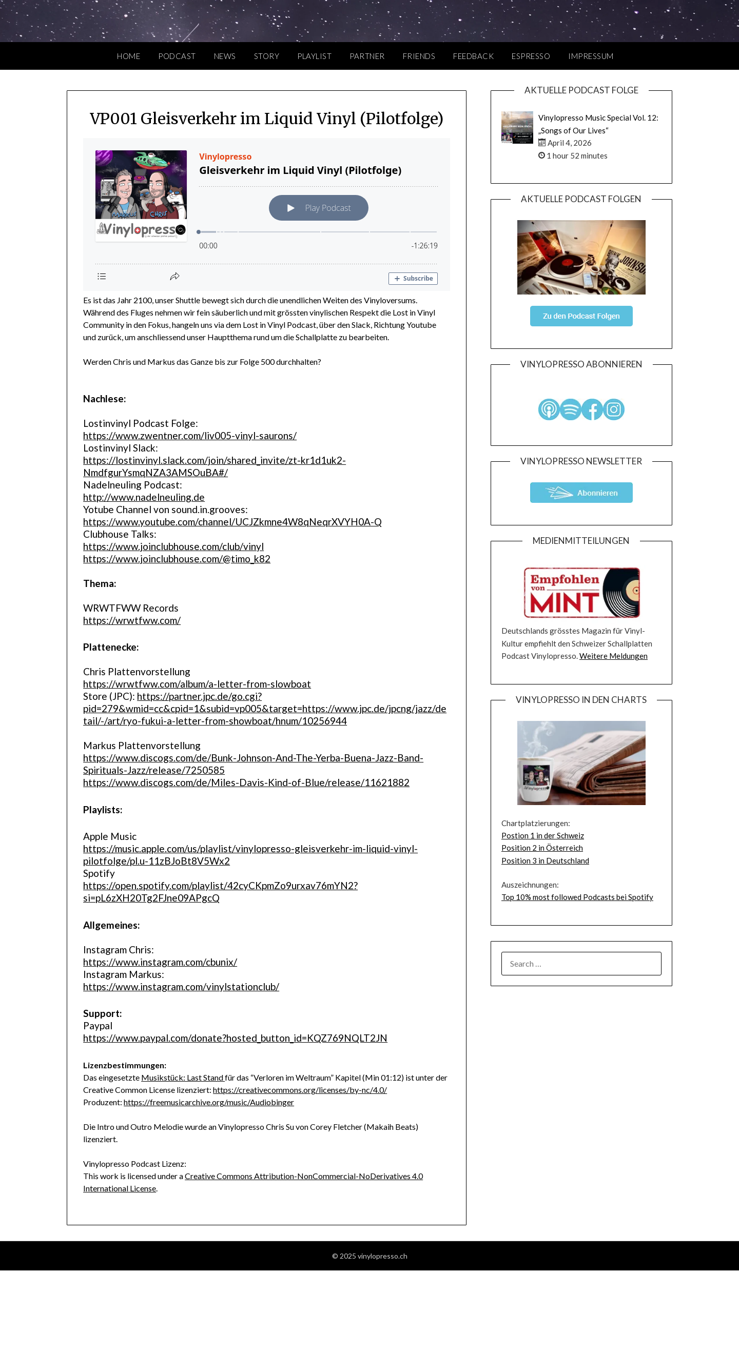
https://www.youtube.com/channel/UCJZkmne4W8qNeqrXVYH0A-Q (232, 521)
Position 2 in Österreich (542, 847)
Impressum (591, 56)
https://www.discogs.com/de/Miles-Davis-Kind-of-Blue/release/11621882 (246, 782)
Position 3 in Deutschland (545, 860)
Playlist (314, 56)
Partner (367, 56)
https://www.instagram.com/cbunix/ (160, 962)
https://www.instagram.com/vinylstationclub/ (181, 986)
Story (267, 56)
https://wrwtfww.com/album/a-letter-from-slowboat (197, 684)
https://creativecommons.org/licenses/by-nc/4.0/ (300, 1089)
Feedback (473, 56)
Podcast (177, 56)
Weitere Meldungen (613, 655)
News (225, 56)
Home (128, 56)
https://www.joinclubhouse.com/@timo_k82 (176, 558)
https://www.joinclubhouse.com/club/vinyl (173, 546)
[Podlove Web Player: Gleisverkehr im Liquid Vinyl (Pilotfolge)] (266, 214)
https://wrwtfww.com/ (132, 620)
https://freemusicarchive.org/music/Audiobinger (209, 1102)
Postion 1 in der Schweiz (542, 835)
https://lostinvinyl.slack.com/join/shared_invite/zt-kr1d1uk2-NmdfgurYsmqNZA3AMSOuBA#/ (214, 466)
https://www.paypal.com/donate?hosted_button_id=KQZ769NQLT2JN (235, 1038)
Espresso (531, 56)
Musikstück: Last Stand (183, 1077)
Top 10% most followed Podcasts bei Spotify (577, 897)
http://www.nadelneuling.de (144, 497)
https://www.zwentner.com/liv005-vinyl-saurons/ (190, 435)
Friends (419, 56)
